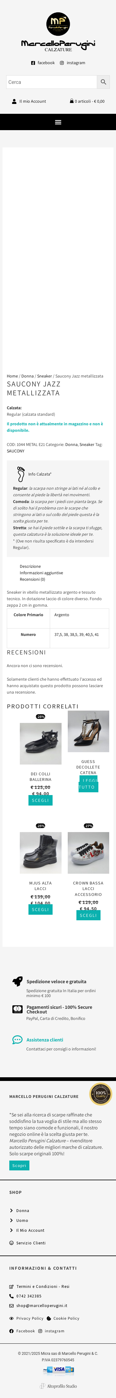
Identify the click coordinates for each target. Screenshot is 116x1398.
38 (66, 634)
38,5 (73, 634)
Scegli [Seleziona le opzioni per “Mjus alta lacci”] (40, 910)
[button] (58, 122)
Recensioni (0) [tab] (32, 579)
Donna (27, 376)
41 (97, 634)
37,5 (58, 634)
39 (81, 634)
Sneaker (44, 376)
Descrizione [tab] (30, 566)
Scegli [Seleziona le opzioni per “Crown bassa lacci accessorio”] (88, 915)
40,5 (89, 634)
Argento (61, 614)
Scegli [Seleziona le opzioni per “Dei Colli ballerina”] (40, 800)
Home (12, 376)
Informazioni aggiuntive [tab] (41, 572)
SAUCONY (15, 451)
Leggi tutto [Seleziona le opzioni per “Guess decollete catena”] (88, 783)
